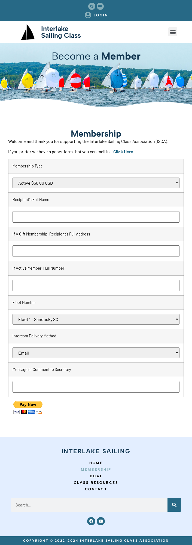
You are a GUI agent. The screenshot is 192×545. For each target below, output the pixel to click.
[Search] (174, 505)
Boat (96, 476)
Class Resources (96, 483)
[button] (172, 31)
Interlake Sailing (96, 451)
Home (96, 463)
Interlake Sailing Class (61, 31)
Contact (96, 489)
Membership (96, 469)
